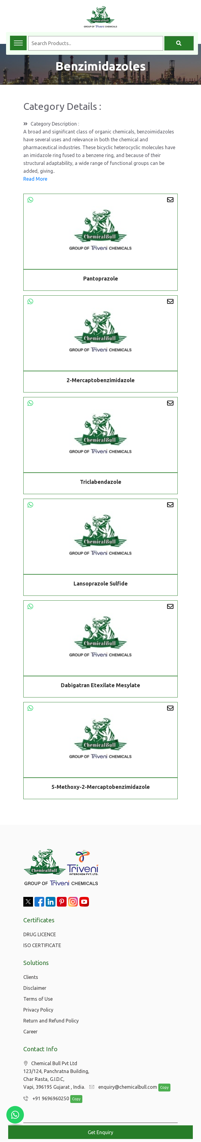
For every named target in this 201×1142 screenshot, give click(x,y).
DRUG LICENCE (39, 934)
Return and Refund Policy (51, 1020)
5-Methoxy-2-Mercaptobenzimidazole (100, 788)
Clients (30, 977)
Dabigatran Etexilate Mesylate (100, 686)
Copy (161, 1088)
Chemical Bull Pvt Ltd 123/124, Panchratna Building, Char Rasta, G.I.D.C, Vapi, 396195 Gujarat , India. (56, 1075)
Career (30, 1031)
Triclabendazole (100, 483)
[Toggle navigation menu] (18, 43)
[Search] (179, 43)
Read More (35, 179)
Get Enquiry (100, 1132)
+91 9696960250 (44, 1098)
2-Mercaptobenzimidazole (101, 381)
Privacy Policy (38, 1009)
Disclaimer (34, 988)
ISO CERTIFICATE (42, 945)
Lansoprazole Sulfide (101, 584)
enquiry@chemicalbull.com (121, 1087)
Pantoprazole (100, 278)
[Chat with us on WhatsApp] (15, 1115)
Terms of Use (38, 999)
